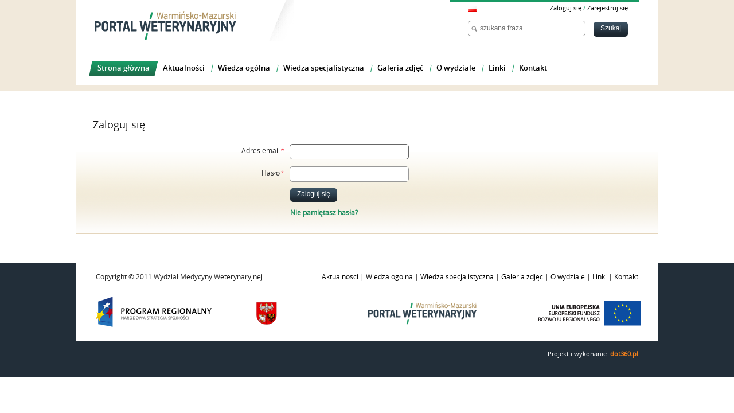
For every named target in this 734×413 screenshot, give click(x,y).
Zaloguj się (565, 8)
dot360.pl (624, 354)
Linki (599, 277)
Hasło (272, 173)
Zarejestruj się (607, 8)
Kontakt (626, 277)
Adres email (262, 151)
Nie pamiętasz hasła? (324, 213)
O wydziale (567, 277)
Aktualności (340, 277)
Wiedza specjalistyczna (457, 277)
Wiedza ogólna (389, 277)
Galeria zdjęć (522, 277)
